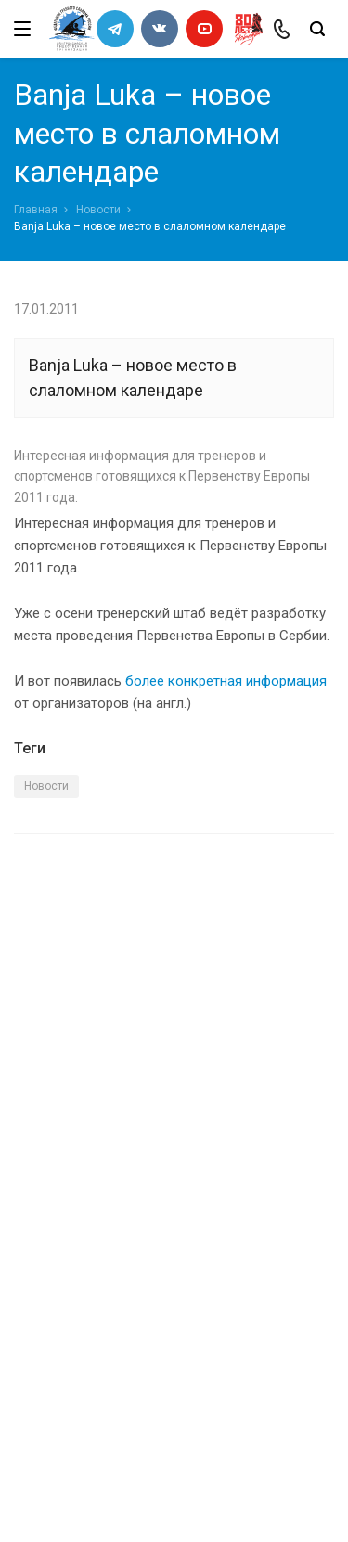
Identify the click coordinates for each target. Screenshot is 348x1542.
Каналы (40, 1224)
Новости (98, 209)
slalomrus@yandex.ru (107, 1418)
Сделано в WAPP (61, 1494)
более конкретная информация (226, 681)
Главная (36, 209)
